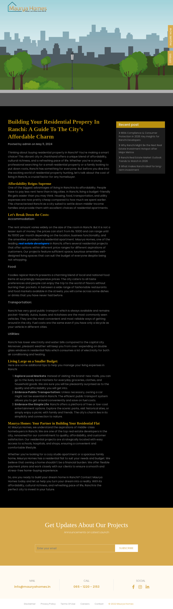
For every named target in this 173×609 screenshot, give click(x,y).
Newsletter (123, 8)
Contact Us (152, 8)
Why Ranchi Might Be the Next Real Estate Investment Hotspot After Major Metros (140, 158)
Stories (135, 8)
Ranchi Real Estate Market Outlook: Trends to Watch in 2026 (140, 168)
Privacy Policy (48, 603)
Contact (99, 603)
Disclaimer (30, 603)
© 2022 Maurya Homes (120, 603)
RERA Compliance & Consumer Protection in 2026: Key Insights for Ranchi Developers (139, 145)
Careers (85, 603)
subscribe (126, 548)
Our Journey (87, 8)
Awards (112, 8)
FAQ (143, 8)
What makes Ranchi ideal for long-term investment (140, 177)
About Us (101, 8)
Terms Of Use (68, 603)
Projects (74, 8)
